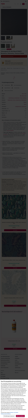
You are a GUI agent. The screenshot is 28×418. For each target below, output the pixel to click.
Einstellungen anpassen (9, 416)
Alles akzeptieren (20, 416)
